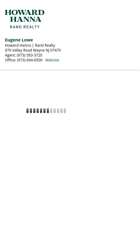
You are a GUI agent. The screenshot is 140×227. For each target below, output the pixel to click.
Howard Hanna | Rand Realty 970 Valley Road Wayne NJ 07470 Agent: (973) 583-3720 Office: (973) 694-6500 (33, 53)
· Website (51, 60)
